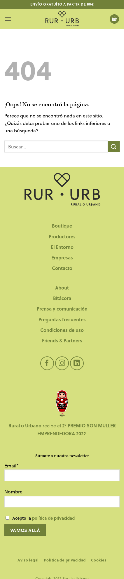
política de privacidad (53, 518)
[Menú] (7, 19)
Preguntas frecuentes (62, 319)
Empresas (62, 257)
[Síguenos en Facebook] (47, 363)
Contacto (62, 268)
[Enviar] (114, 146)
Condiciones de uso (62, 330)
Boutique (62, 225)
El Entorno (62, 247)
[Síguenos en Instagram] (62, 363)
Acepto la (43, 518)
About (62, 287)
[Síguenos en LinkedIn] (77, 363)
